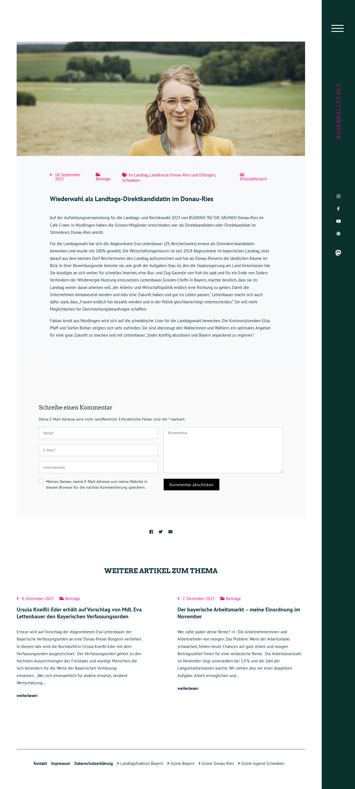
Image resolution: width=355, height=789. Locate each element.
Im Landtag (138, 175)
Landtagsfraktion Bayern (140, 763)
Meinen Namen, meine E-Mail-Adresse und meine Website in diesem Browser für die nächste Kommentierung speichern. (97, 484)
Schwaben (131, 180)
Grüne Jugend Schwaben (261, 763)
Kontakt (40, 763)
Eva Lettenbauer (338, 112)
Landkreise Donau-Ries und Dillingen (182, 175)
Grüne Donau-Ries (216, 763)
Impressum (60, 763)
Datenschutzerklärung (93, 763)
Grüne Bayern (180, 763)
